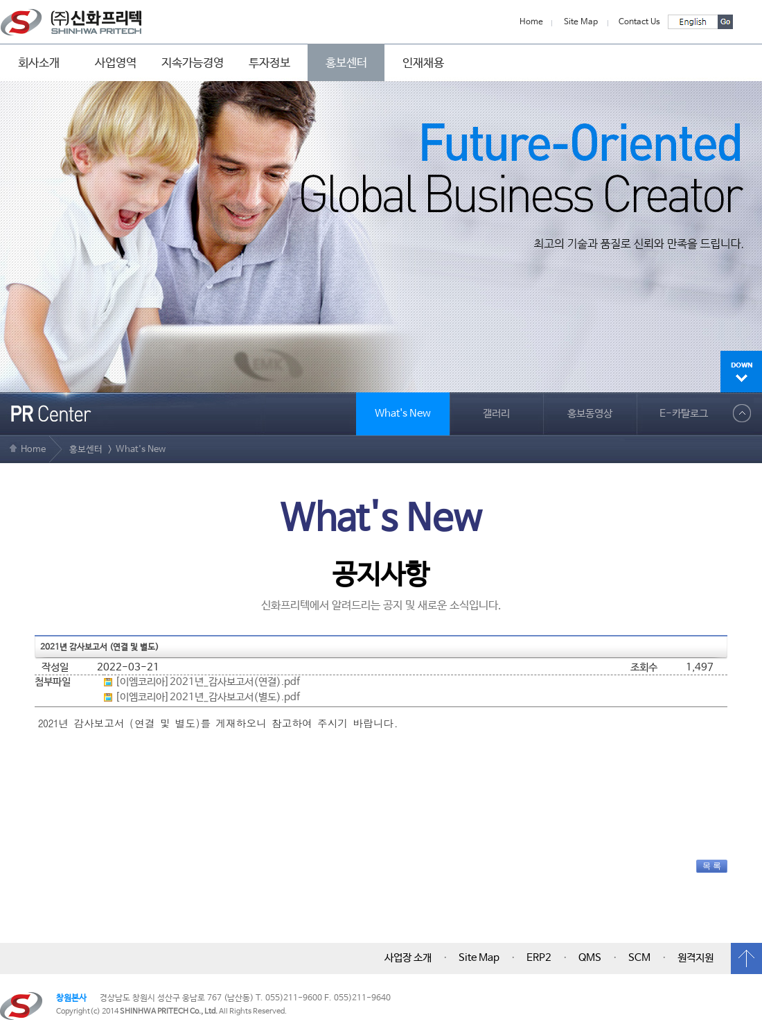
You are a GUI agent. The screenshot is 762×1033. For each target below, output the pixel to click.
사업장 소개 (408, 958)
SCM (639, 958)
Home (531, 22)
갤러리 (496, 413)
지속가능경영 (192, 63)
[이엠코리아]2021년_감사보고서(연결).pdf (207, 682)
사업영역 (115, 63)
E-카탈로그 (683, 413)
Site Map (581, 22)
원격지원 (695, 958)
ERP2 (538, 958)
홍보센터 (346, 63)
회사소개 (39, 63)
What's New (403, 413)
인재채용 (423, 63)
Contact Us (639, 22)
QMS (589, 958)
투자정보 (269, 63)
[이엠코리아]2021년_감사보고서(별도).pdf (207, 697)
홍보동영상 (589, 413)
